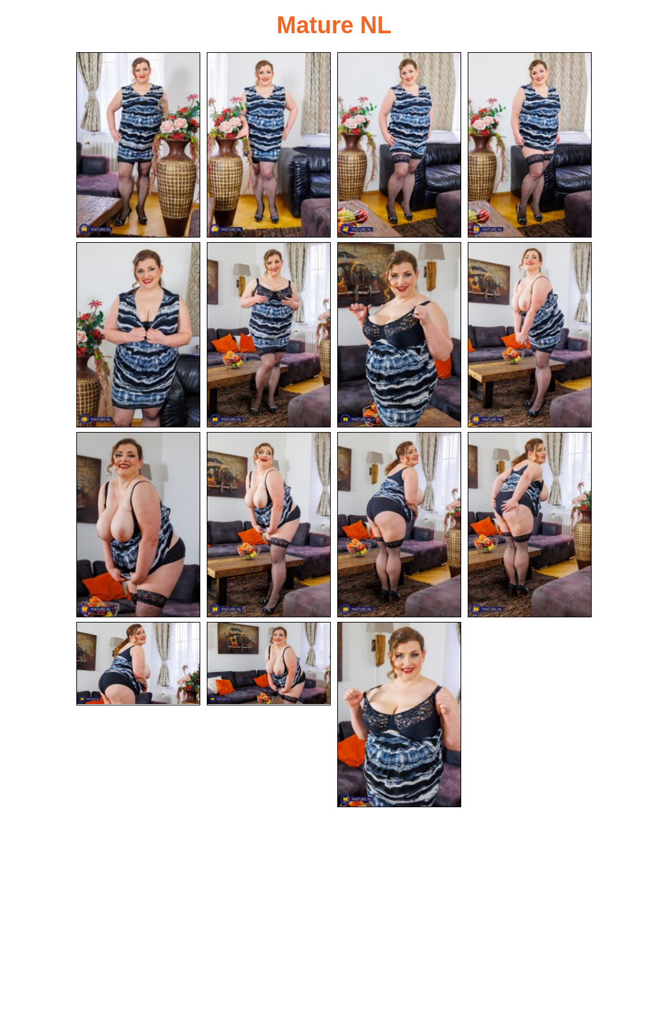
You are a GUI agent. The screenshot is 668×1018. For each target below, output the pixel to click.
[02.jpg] (269, 145)
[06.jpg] (269, 334)
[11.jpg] (399, 524)
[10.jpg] (269, 524)
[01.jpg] (138, 145)
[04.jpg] (530, 145)
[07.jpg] (399, 334)
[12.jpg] (530, 524)
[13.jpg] (138, 663)
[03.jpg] (399, 145)
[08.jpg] (530, 334)
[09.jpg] (138, 524)
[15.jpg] (399, 714)
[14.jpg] (269, 663)
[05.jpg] (138, 334)
